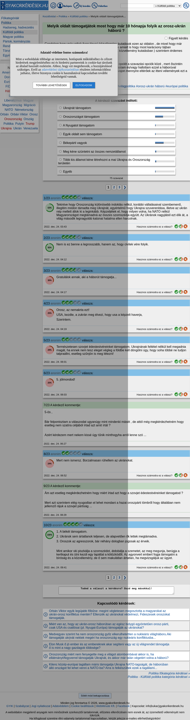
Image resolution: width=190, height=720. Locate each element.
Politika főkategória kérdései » (169, 673)
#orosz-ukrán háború (150, 86)
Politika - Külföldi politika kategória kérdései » (159, 676)
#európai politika (176, 86)
